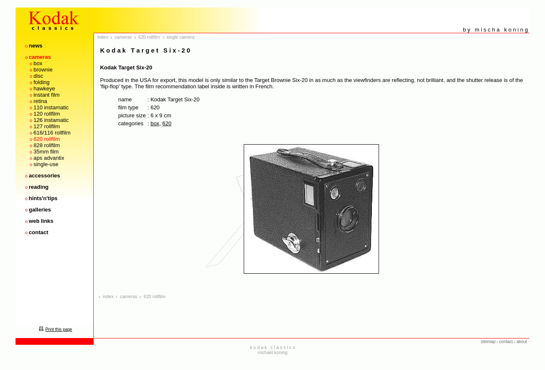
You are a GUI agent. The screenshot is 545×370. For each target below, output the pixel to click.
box (38, 63)
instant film (47, 95)
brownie (43, 69)
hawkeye (44, 88)
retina (40, 101)
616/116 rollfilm (52, 133)
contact (38, 232)
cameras (40, 57)
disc (38, 76)
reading (39, 187)
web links (41, 221)
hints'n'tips (43, 198)
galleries (40, 209)
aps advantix (49, 158)
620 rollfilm (47, 139)
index (102, 37)
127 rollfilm (47, 126)
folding (42, 82)
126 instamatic (51, 120)
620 (166, 123)
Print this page (54, 329)
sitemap (488, 341)
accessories (44, 175)
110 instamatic (51, 107)
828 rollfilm (47, 145)
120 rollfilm (47, 114)
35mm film (46, 151)
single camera (180, 37)
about (521, 341)
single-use (46, 164)
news (36, 45)
